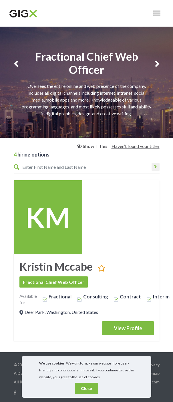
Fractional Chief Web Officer (53, 282)
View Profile (128, 328)
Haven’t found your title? (136, 146)
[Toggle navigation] (157, 13)
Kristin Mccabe (56, 266)
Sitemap (152, 373)
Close (86, 388)
